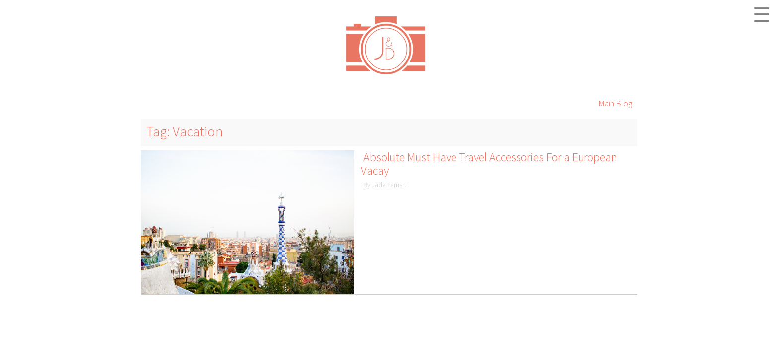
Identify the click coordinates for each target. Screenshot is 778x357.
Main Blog (615, 103)
